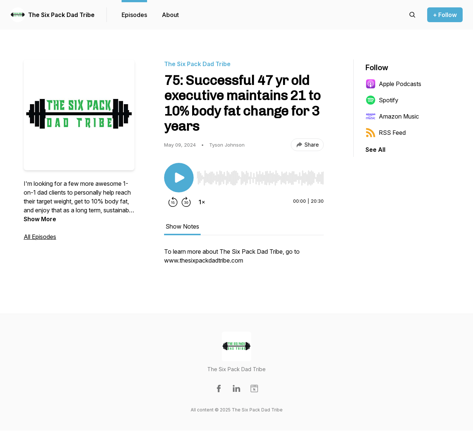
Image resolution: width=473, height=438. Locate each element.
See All (375, 149)
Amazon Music (392, 116)
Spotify (381, 100)
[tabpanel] (244, 259)
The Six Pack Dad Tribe (61, 14)
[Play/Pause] (179, 177)
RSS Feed (385, 132)
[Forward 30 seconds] (186, 202)
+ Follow (445, 14)
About (170, 14)
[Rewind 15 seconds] (173, 202)
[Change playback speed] (201, 202)
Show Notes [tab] (182, 226)
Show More (40, 219)
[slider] (260, 178)
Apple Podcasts (393, 84)
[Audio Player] (260, 175)
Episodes (134, 14)
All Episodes (40, 236)
